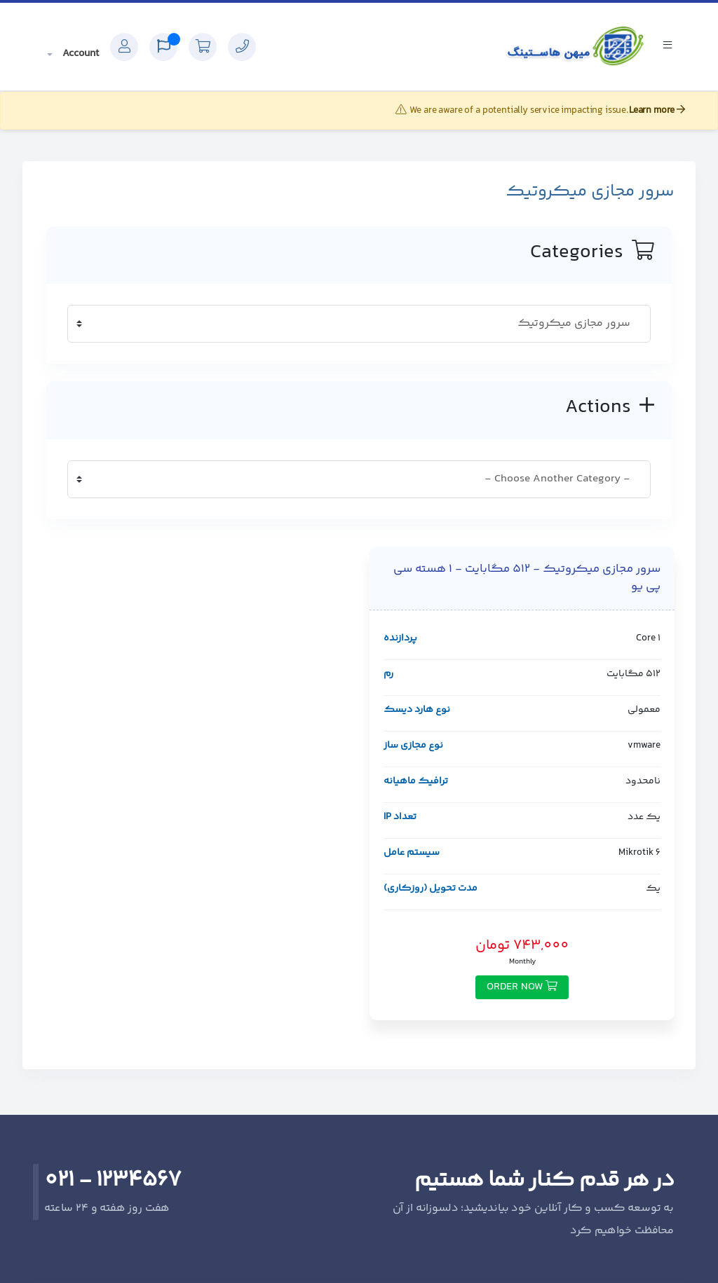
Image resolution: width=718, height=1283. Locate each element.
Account (79, 54)
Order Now (522, 987)
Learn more (657, 110)
